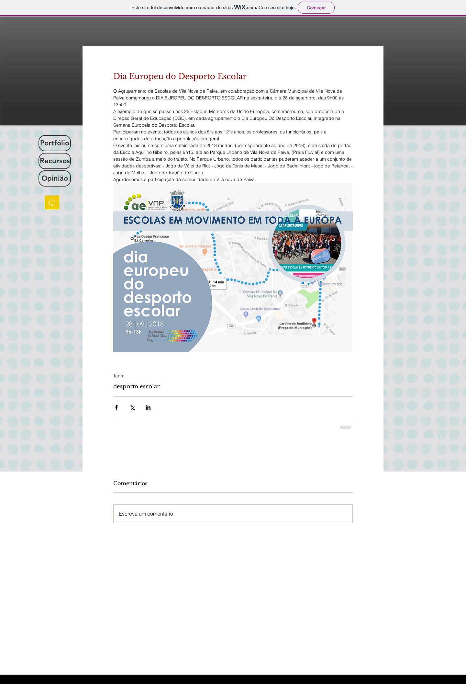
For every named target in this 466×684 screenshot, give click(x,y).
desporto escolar (136, 386)
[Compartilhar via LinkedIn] (148, 407)
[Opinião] (55, 178)
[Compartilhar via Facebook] (116, 407)
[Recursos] (55, 161)
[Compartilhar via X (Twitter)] (132, 407)
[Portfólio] (55, 143)
